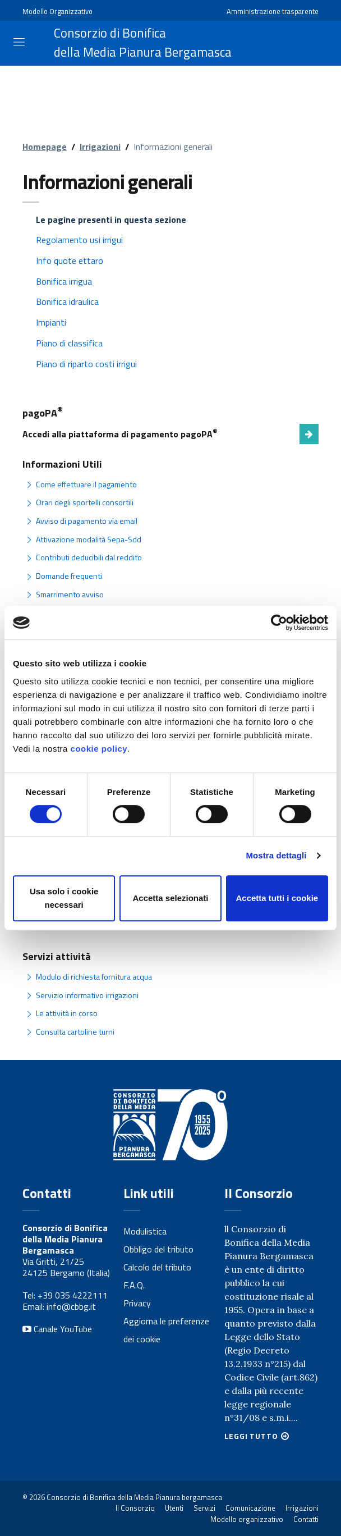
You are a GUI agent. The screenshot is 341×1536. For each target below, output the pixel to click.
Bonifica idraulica (67, 301)
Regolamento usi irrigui (79, 239)
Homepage (44, 146)
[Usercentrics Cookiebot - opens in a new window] (279, 622)
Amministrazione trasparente (273, 11)
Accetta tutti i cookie (277, 898)
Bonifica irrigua (64, 281)
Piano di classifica (69, 343)
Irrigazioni (100, 146)
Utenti (174, 1508)
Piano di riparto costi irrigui (86, 364)
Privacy (137, 1303)
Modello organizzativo (246, 1519)
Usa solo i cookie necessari (64, 897)
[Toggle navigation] (19, 42)
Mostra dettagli (276, 855)
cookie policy (99, 748)
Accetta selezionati (170, 898)
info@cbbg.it (71, 1306)
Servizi (204, 1508)
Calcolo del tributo (157, 1267)
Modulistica (145, 1231)
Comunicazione (250, 1508)
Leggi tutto (251, 1436)
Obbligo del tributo (158, 1249)
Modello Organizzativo (57, 11)
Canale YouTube (57, 1329)
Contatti (306, 1519)
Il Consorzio (135, 1508)
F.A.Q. (134, 1285)
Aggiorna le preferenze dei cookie (166, 1330)
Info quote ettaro (69, 260)
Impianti (51, 322)
